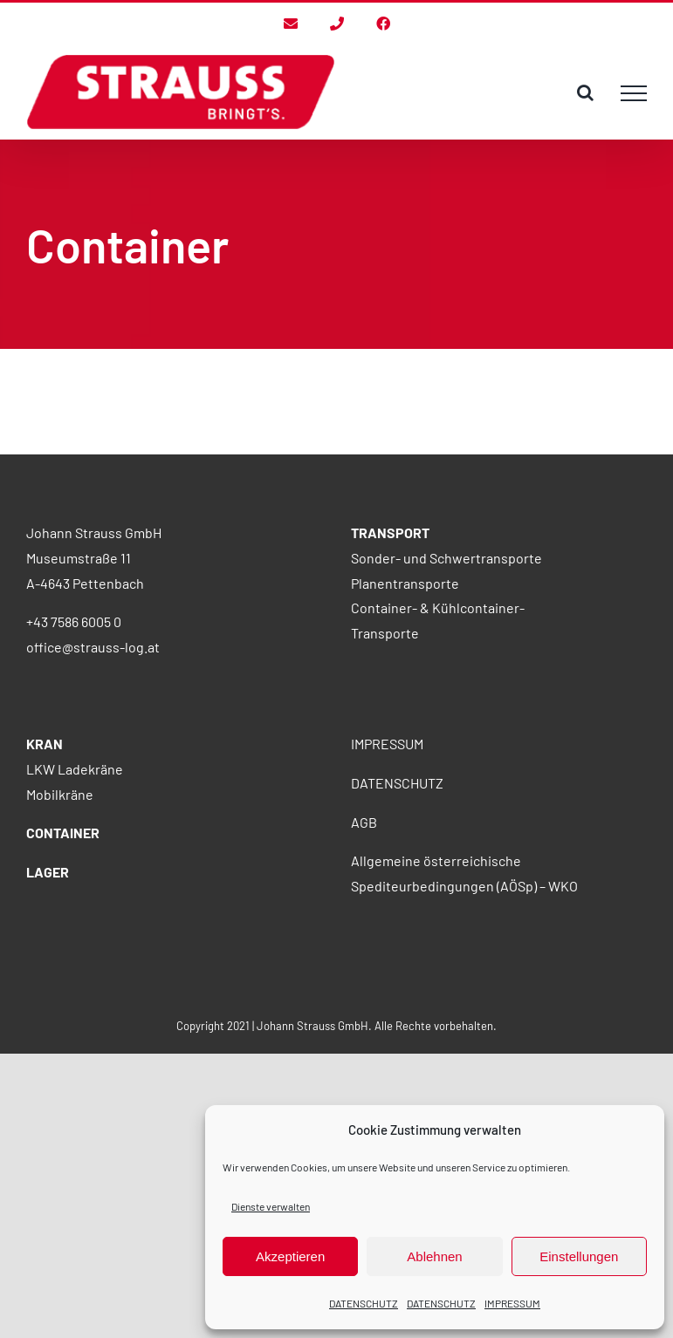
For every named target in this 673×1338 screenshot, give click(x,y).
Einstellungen (578, 1256)
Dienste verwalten (270, 1206)
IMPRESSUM (512, 1303)
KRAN (44, 743)
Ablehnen (434, 1256)
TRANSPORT (390, 532)
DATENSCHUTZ (363, 1303)
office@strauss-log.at (93, 646)
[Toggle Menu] (634, 93)
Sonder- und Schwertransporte (446, 558)
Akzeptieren (290, 1256)
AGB (364, 822)
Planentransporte (405, 583)
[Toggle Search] (585, 92)
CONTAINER (63, 832)
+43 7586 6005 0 (73, 621)
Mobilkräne (59, 794)
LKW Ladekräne (74, 769)
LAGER (47, 872)
